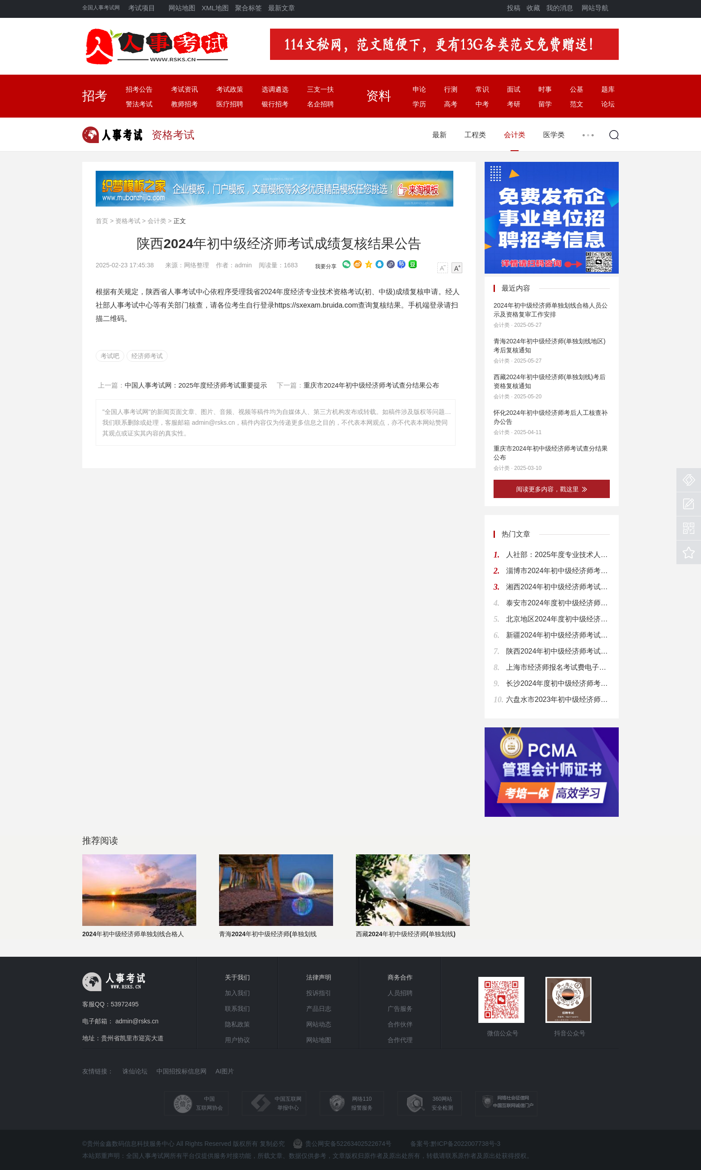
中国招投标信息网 (181, 1071)
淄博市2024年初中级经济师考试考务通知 (558, 570)
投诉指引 (318, 993)
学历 (419, 104)
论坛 (608, 104)
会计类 (514, 135)
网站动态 (318, 1024)
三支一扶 (320, 89)
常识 (482, 89)
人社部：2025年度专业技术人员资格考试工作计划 (558, 554)
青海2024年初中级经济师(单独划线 (268, 934)
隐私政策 (237, 1024)
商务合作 (400, 977)
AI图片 (224, 1071)
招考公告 (139, 89)
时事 (545, 89)
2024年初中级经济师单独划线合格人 (133, 934)
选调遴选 (275, 89)
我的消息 (559, 8)
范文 (576, 104)
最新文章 (281, 8)
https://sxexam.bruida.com (316, 305)
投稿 (513, 8)
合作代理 (400, 1039)
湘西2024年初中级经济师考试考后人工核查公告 (558, 587)
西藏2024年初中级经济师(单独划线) (406, 934)
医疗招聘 (229, 104)
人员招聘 (400, 993)
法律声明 (318, 977)
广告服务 (400, 1008)
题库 (608, 89)
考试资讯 (184, 89)
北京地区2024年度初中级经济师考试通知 (558, 619)
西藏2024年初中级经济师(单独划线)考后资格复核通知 (549, 381)
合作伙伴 (400, 1024)
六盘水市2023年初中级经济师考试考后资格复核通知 (558, 699)
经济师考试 (147, 355)
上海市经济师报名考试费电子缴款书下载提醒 (558, 667)
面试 (513, 89)
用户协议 (237, 1039)
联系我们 (237, 1008)
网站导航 (595, 8)
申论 (419, 89)
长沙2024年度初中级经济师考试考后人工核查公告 (558, 683)
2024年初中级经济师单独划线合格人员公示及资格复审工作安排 (551, 310)
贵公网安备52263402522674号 (342, 1144)
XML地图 (215, 8)
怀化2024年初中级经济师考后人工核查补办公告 (551, 417)
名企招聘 (320, 104)
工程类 (475, 135)
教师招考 (184, 104)
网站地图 (182, 8)
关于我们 (237, 977)
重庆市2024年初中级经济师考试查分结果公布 (551, 453)
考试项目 (141, 8)
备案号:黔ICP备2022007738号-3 (455, 1143)
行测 (450, 89)
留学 (545, 104)
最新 (439, 135)
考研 (513, 104)
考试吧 (110, 355)
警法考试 (139, 104)
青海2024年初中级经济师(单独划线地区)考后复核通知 (549, 346)
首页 (102, 220)
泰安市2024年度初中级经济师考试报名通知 (558, 603)
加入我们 (237, 993)
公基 (576, 89)
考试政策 (229, 89)
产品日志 (318, 1008)
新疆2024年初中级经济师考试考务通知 (558, 635)
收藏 (533, 8)
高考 (450, 104)
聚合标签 (248, 8)
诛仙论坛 (135, 1071)
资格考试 (127, 220)
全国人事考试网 (101, 7)
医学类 (554, 135)
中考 (482, 104)
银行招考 (275, 104)
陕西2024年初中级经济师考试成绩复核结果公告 (558, 651)
